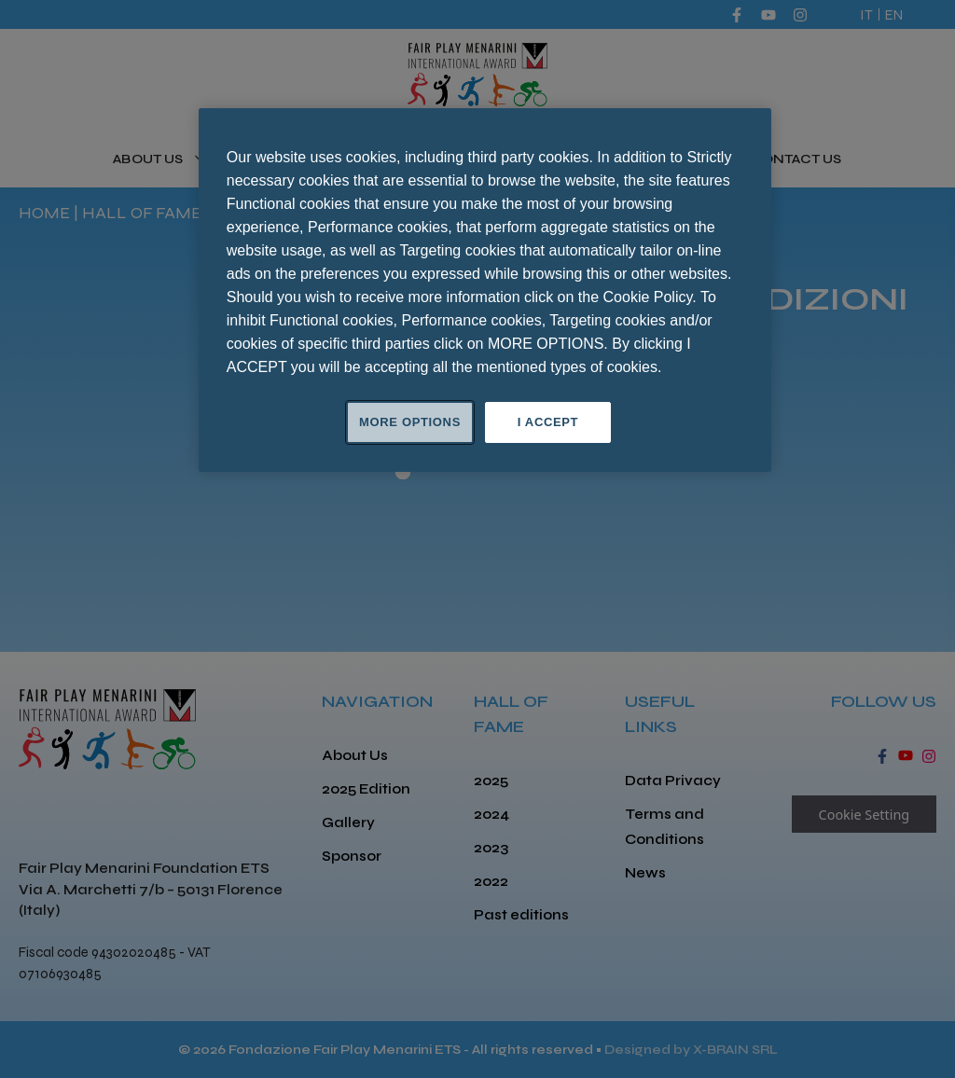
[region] (485, 290)
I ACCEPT (548, 422)
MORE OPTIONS (410, 422)
